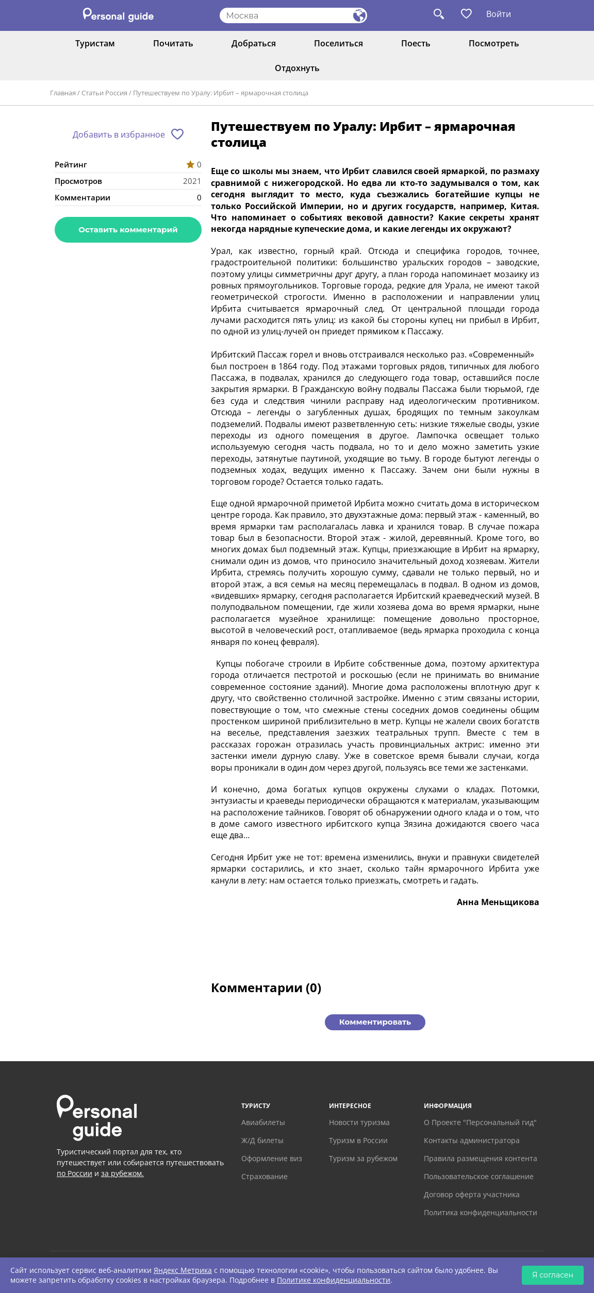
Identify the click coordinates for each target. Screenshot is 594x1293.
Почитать (173, 43)
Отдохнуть (297, 68)
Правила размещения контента (480, 1158)
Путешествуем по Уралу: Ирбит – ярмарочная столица (220, 92)
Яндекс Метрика (183, 1270)
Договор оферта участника (472, 1194)
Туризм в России (358, 1140)
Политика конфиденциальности (480, 1212)
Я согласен (552, 1275)
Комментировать (375, 1022)
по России (74, 1173)
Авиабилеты (263, 1122)
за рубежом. (122, 1173)
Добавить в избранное (119, 134)
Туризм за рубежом (363, 1158)
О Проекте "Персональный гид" (480, 1122)
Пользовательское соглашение (479, 1176)
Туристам (95, 43)
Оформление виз (271, 1158)
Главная (63, 92)
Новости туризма (359, 1122)
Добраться (254, 43)
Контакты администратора (472, 1140)
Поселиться (338, 43)
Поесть (416, 43)
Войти (498, 14)
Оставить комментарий (127, 229)
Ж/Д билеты (262, 1140)
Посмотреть (494, 43)
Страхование (264, 1176)
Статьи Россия (104, 92)
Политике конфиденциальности (333, 1280)
